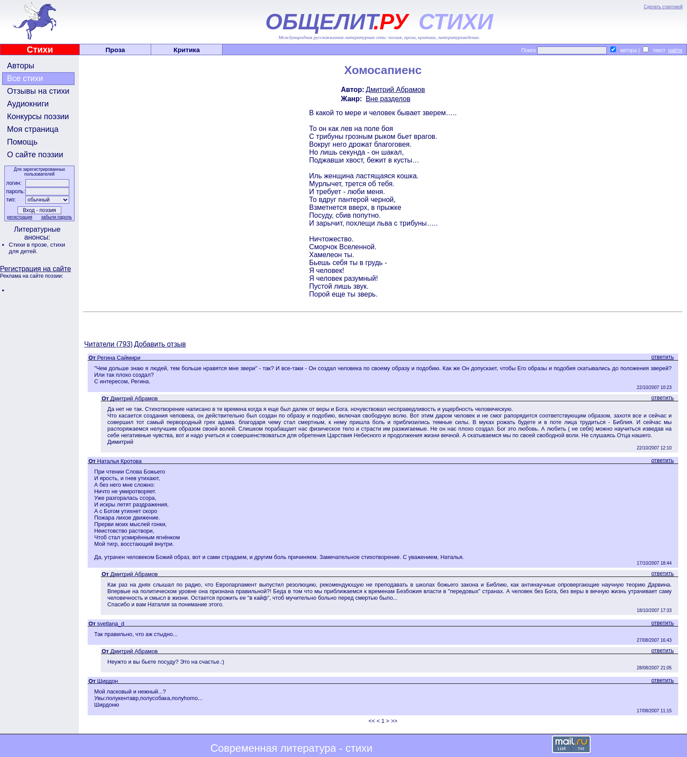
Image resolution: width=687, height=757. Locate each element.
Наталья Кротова (119, 461)
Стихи (40, 49)
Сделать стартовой (663, 6)
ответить (662, 357)
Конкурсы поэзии (38, 116)
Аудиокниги (28, 103)
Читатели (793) (108, 344)
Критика (187, 49)
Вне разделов (388, 99)
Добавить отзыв (160, 344)
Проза (115, 49)
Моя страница (33, 129)
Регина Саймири (119, 357)
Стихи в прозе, (29, 244)
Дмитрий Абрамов (395, 89)
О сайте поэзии (35, 154)
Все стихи (25, 78)
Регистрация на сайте (35, 268)
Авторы (20, 65)
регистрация (19, 217)
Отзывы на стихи (38, 91)
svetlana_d (110, 623)
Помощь (22, 142)
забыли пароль (56, 217)
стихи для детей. (37, 248)
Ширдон (107, 681)
